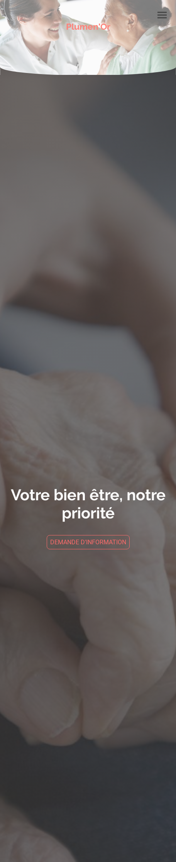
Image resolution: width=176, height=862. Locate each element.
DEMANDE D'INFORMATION (88, 542)
